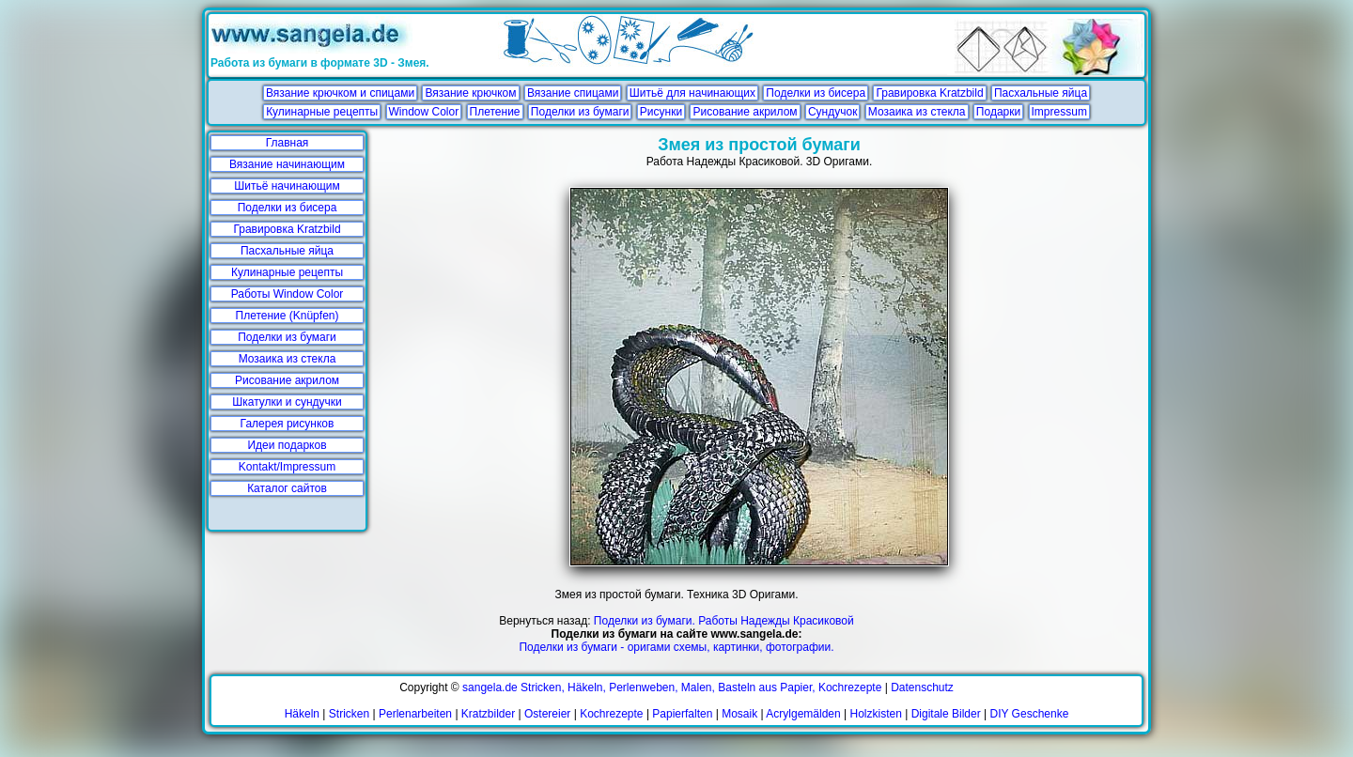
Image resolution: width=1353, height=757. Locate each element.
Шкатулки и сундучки (286, 402)
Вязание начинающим (287, 164)
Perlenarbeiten (415, 713)
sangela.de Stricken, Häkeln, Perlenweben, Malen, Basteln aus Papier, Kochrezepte (671, 687)
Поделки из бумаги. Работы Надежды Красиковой (724, 620)
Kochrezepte (611, 713)
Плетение (495, 111)
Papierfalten (682, 713)
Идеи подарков (286, 445)
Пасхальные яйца (1040, 93)
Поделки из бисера (815, 93)
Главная (287, 142)
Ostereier (547, 713)
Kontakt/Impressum (287, 466)
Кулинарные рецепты (322, 111)
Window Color (424, 111)
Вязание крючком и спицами (340, 93)
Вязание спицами (573, 93)
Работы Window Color (287, 294)
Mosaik (739, 713)
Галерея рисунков (287, 423)
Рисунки (661, 111)
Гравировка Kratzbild (929, 93)
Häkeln (302, 713)
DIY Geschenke (1029, 713)
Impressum (1059, 111)
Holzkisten (876, 713)
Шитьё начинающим (287, 186)
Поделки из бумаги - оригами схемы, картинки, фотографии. (676, 647)
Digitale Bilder (946, 713)
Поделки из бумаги (580, 111)
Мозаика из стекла (917, 111)
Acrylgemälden (803, 713)
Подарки (998, 111)
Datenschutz (922, 687)
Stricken (349, 713)
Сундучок (832, 111)
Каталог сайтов (287, 488)
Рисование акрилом (744, 111)
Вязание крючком (470, 93)
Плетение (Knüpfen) (287, 315)
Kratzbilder (488, 713)
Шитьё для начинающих (692, 93)
